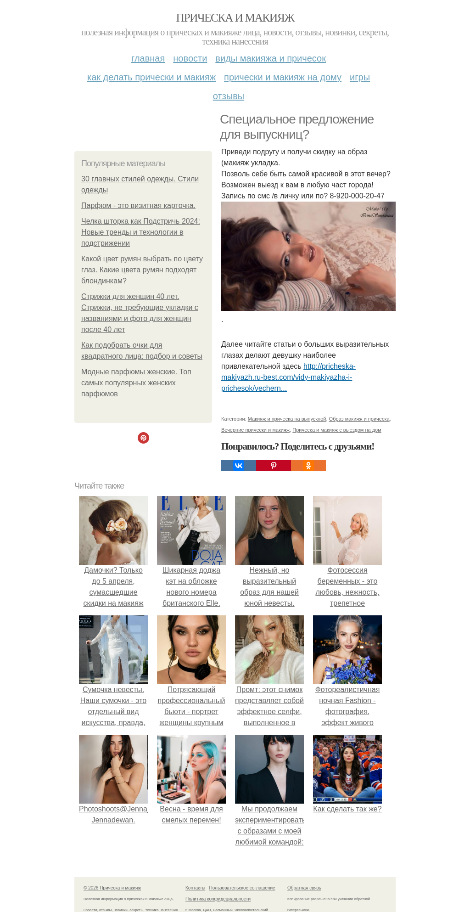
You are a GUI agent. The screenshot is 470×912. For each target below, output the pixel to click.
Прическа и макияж (235, 17)
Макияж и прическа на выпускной (287, 419)
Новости (190, 58)
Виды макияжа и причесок (270, 58)
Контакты (195, 887)
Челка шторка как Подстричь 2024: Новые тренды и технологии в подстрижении (140, 232)
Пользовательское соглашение (242, 887)
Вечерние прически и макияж (255, 430)
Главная (148, 58)
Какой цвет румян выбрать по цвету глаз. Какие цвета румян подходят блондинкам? (142, 270)
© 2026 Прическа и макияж (112, 887)
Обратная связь (304, 887)
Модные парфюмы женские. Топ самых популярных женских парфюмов (136, 383)
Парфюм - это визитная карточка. (138, 205)
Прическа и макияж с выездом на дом (336, 430)
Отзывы (228, 96)
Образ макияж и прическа (359, 419)
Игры (360, 77)
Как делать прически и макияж (151, 77)
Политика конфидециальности (218, 898)
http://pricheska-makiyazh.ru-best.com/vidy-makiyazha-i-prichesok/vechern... (288, 377)
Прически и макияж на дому (282, 77)
